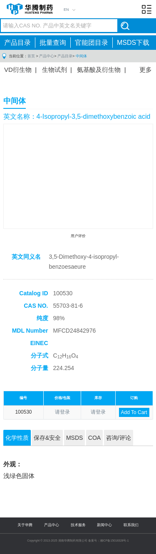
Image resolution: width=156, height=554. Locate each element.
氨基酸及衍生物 (99, 69)
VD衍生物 (18, 69)
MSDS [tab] (74, 437)
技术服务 (78, 525)
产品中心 (46, 56)
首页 (31, 56)
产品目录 (17, 42)
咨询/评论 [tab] (118, 437)
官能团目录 (91, 42)
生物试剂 (54, 69)
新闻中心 (104, 525)
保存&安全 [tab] (47, 437)
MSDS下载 (133, 42)
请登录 (62, 412)
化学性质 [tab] (17, 437)
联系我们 (131, 525)
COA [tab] (94, 437)
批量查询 (53, 42)
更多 (145, 69)
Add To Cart (134, 412)
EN (66, 9)
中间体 (81, 56)
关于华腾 (24, 525)
